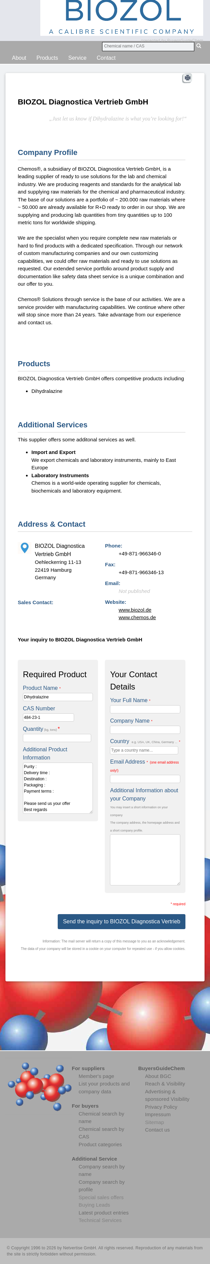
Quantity (41, 729)
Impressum (158, 1114)
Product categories (100, 1144)
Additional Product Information (45, 754)
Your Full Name (130, 700)
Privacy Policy (161, 1107)
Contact (106, 58)
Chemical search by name (101, 1117)
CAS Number (39, 708)
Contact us (157, 1130)
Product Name (42, 688)
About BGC (158, 1076)
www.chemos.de (137, 617)
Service (77, 58)
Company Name (131, 721)
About (19, 58)
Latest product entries (103, 1213)
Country (145, 741)
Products (47, 58)
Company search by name (102, 1170)
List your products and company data (104, 1087)
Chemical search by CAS (101, 1133)
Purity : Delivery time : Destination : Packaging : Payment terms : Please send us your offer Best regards (58, 788)
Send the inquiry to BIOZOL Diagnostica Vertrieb (121, 921)
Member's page (96, 1076)
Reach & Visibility (165, 1084)
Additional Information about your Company (144, 794)
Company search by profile (102, 1186)
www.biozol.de (134, 610)
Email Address (144, 765)
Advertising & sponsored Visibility (167, 1095)
